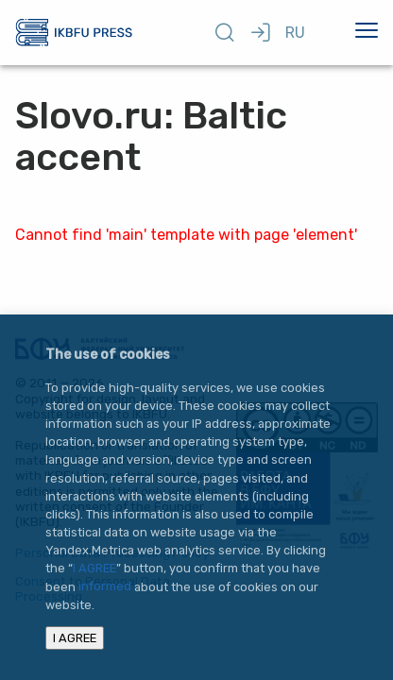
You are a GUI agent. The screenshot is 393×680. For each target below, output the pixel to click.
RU (295, 33)
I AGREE (94, 568)
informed (104, 587)
